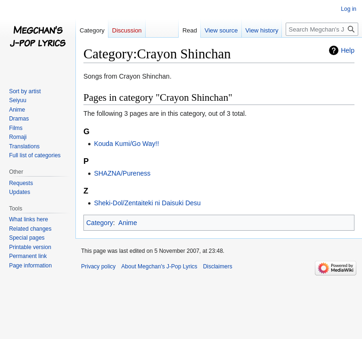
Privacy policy (98, 266)
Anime (127, 222)
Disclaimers (217, 266)
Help (347, 50)
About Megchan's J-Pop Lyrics (159, 266)
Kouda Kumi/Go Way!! (126, 143)
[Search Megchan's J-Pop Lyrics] (322, 29)
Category (99, 222)
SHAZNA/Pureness (122, 173)
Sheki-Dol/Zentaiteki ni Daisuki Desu (147, 203)
